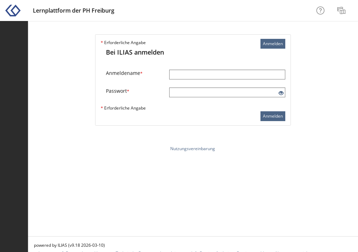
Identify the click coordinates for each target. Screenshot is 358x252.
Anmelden (273, 44)
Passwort (117, 91)
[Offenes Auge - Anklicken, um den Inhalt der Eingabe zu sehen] (281, 93)
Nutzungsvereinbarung (192, 149)
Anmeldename (124, 73)
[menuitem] (342, 10)
